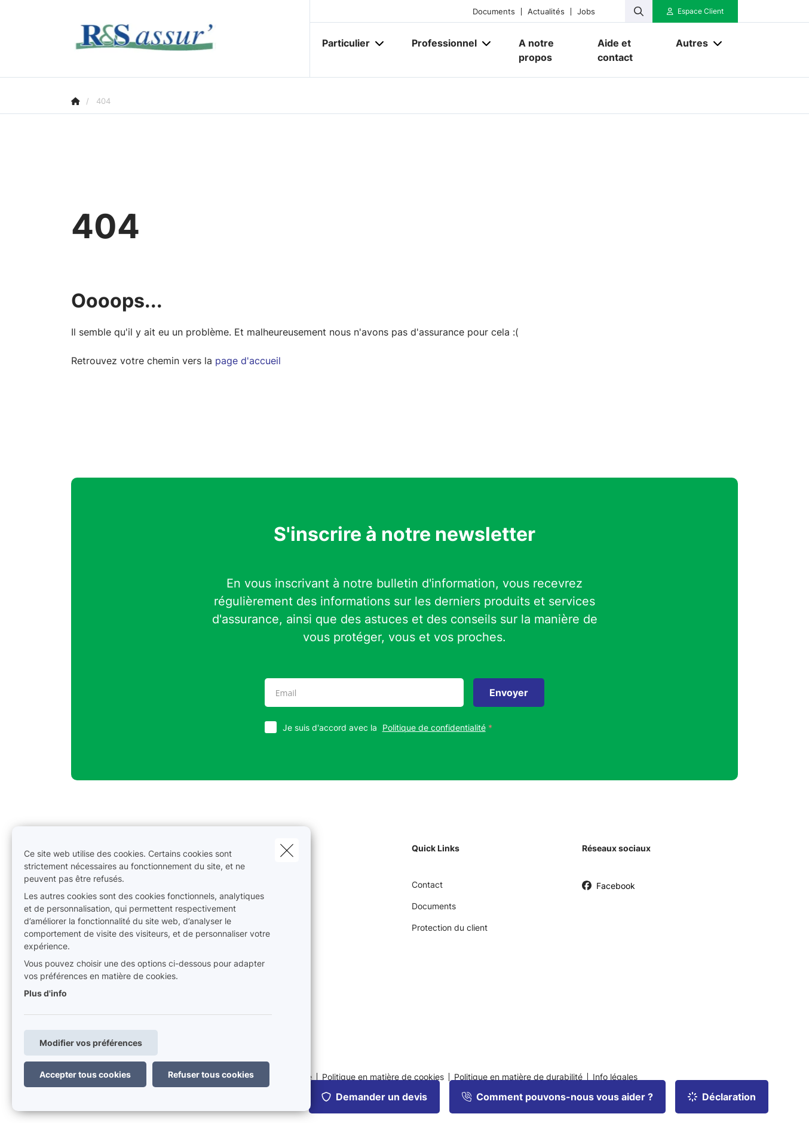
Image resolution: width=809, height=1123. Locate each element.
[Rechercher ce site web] (638, 11)
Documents (494, 12)
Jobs (586, 12)
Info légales (615, 1077)
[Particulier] (341, 43)
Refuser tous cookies (211, 1074)
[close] (287, 850)
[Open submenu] (380, 43)
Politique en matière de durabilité (518, 1077)
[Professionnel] (440, 43)
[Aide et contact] (625, 50)
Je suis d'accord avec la (390, 727)
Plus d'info (45, 993)
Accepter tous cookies (85, 1074)
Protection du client (450, 927)
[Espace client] (695, 11)
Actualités (546, 12)
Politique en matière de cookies (383, 1077)
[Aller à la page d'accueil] (190, 39)
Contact (427, 884)
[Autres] (687, 43)
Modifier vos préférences (90, 1043)
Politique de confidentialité (434, 727)
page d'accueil (248, 361)
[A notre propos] (546, 50)
